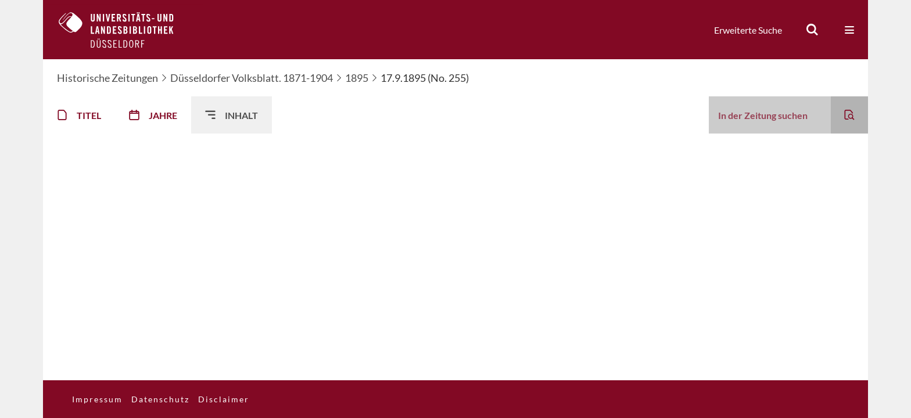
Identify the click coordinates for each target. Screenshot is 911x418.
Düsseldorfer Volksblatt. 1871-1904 (251, 77)
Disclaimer (223, 399)
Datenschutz (160, 399)
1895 (356, 77)
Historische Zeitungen (107, 77)
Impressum (97, 399)
